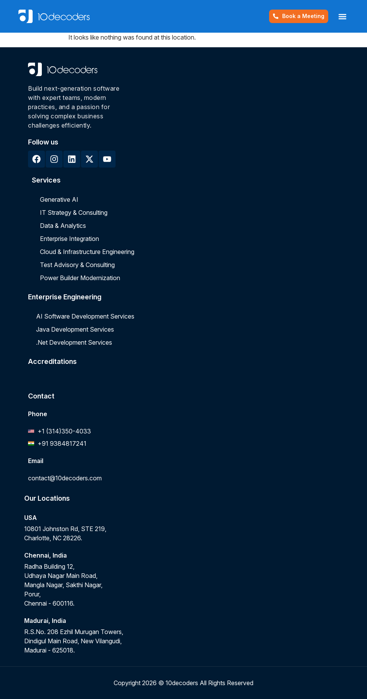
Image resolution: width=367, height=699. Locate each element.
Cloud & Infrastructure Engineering (87, 252)
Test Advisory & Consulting (77, 265)
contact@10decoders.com (65, 478)
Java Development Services (75, 329)
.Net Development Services (74, 342)
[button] (342, 16)
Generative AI (59, 199)
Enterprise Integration (69, 238)
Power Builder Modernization (80, 278)
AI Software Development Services (85, 316)
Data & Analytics (63, 225)
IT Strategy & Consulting (73, 212)
